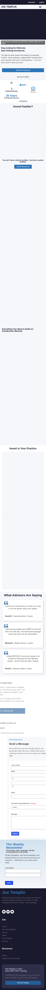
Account (31, 2)
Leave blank (9, 868)
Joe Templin (9, 6)
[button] (40, 7)
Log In (41, 2)
